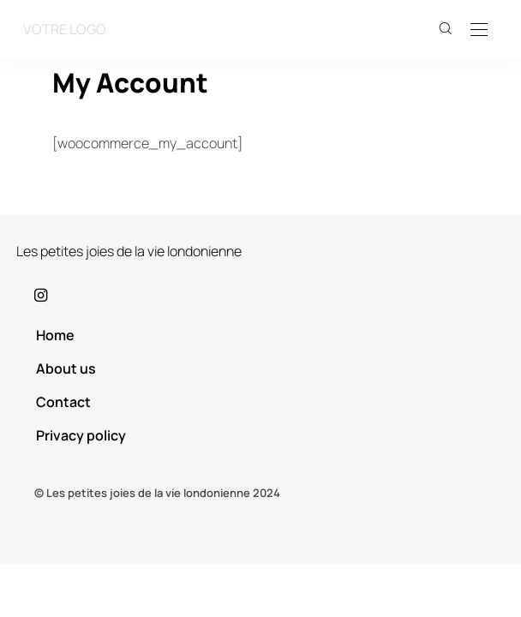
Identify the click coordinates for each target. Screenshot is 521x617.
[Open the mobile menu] (479, 30)
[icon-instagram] (260, 294)
